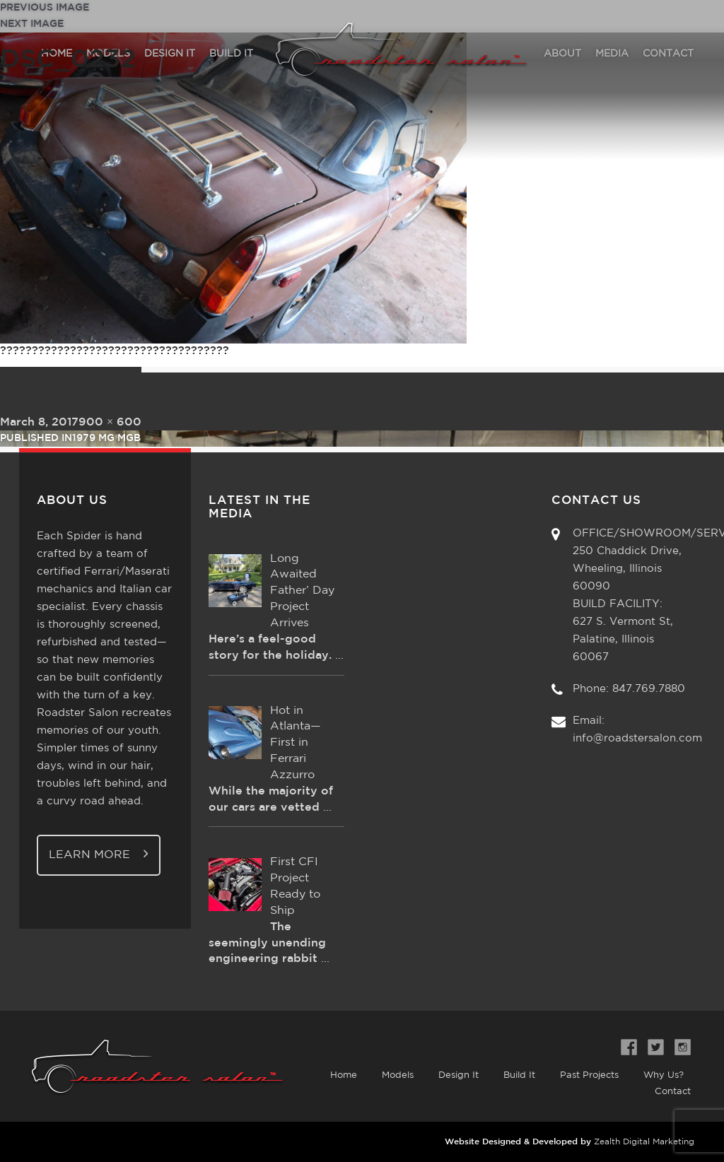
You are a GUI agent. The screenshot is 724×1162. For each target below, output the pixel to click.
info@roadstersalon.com (637, 738)
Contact (673, 1092)
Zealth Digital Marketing (644, 1142)
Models (398, 1075)
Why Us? (663, 1075)
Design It (458, 1075)
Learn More (98, 853)
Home (343, 1075)
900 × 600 (109, 422)
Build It (519, 1075)
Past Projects (589, 1075)
